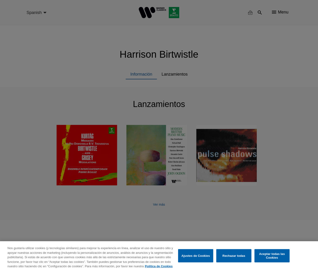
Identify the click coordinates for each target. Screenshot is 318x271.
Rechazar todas (233, 256)
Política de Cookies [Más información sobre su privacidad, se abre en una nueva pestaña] (159, 266)
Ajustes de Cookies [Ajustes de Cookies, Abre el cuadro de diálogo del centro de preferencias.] (195, 256)
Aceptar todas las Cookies (272, 255)
